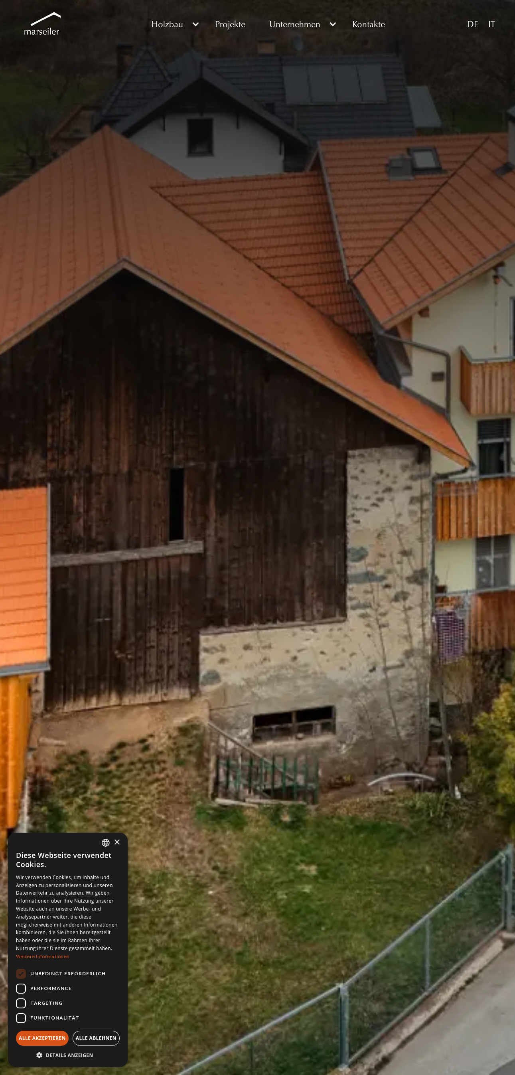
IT (491, 24)
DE (472, 24)
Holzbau (167, 24)
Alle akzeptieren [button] (42, 1038)
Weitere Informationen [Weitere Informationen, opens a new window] (42, 956)
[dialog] (68, 950)
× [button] (117, 843)
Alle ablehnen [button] (96, 1038)
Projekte (230, 24)
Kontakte (368, 24)
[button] (171, 24)
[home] (40, 24)
